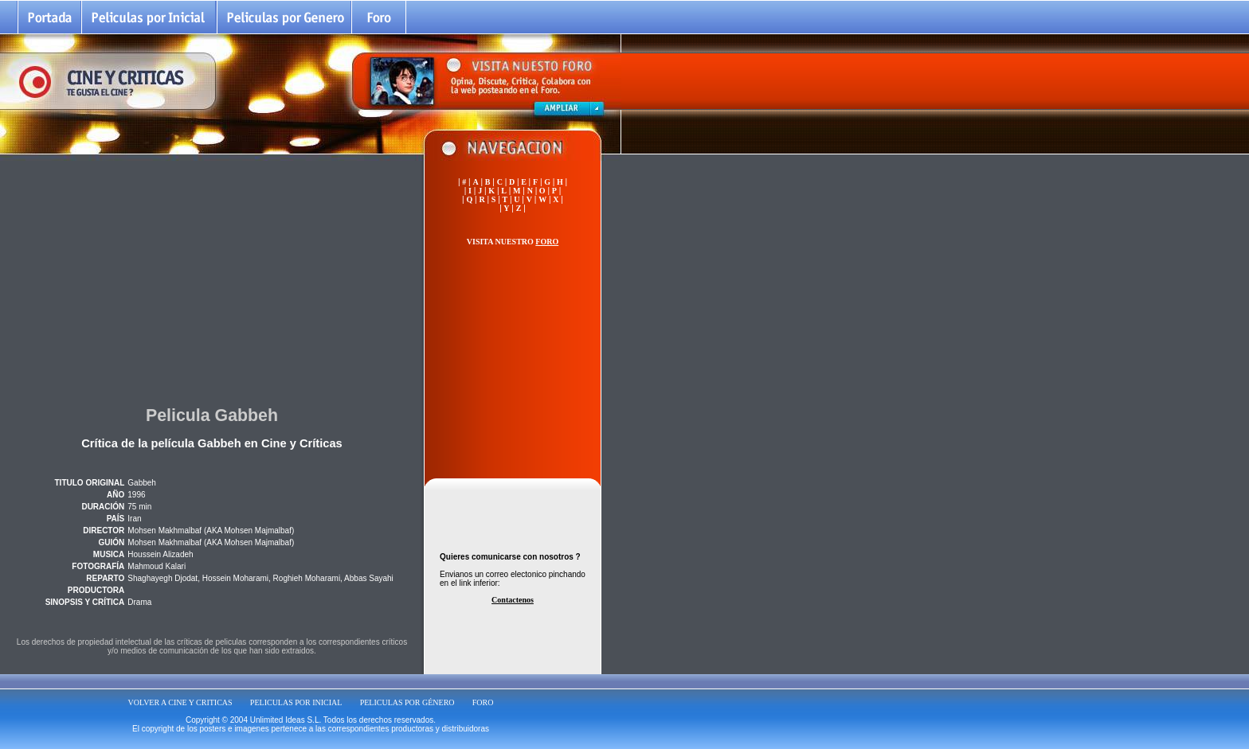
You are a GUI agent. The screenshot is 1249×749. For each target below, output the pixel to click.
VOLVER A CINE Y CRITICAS (180, 702)
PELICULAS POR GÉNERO (407, 702)
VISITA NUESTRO (512, 241)
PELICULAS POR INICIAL (296, 702)
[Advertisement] (211, 277)
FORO (483, 702)
